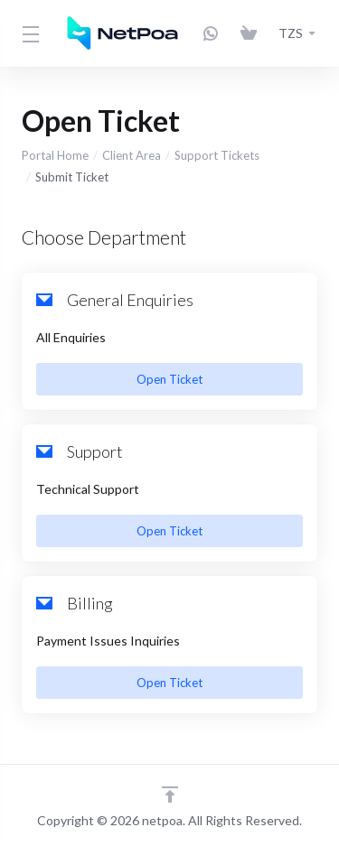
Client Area (131, 155)
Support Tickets (216, 155)
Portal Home (55, 155)
